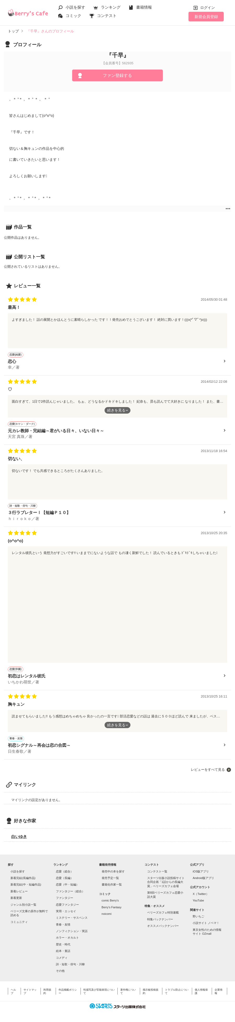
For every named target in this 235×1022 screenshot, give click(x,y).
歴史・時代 (63, 944)
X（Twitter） (201, 893)
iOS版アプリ (201, 871)
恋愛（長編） (64, 878)
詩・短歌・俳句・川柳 (70, 964)
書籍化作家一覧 (112, 884)
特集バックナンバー (160, 919)
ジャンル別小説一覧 (23, 904)
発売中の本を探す (113, 871)
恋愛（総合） (64, 871)
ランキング (111, 7)
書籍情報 (144, 7)
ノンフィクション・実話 (72, 931)
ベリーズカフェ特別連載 (163, 912)
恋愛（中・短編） (67, 884)
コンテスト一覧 (157, 871)
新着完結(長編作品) (22, 878)
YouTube (198, 900)
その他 (60, 970)
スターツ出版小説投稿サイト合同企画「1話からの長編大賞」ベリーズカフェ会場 (166, 882)
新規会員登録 (206, 16)
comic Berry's (110, 900)
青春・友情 (63, 924)
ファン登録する (117, 75)
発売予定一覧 (110, 878)
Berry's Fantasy (112, 907)
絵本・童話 (63, 950)
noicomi (107, 913)
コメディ (61, 957)
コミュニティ (19, 921)
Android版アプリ (203, 878)
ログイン (207, 7)
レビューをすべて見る (208, 770)
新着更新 (16, 897)
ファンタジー (64, 897)
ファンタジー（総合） (70, 891)
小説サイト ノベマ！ (206, 922)
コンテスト (107, 15)
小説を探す (75, 7)
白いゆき (19, 836)
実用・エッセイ (66, 911)
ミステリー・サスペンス (72, 917)
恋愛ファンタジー (67, 904)
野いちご (198, 916)
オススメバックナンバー (163, 925)
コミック (73, 15)
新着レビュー (19, 891)
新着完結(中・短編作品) (25, 884)
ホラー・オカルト (67, 937)
